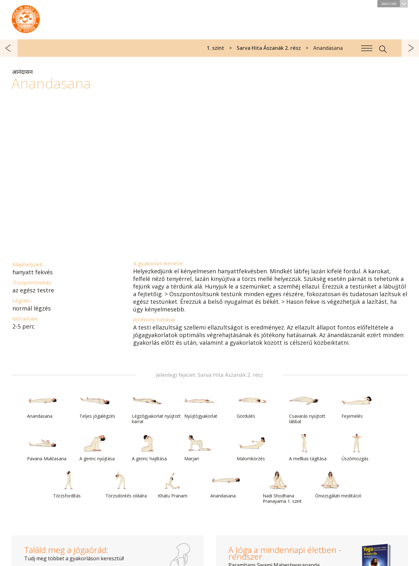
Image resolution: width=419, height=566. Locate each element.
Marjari (199, 448)
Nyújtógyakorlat (200, 405)
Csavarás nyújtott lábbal (307, 407)
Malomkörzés (252, 448)
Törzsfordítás (68, 485)
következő (410, 48)
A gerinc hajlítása (149, 448)
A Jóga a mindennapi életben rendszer (25, 17)
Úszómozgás (356, 448)
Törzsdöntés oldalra (126, 485)
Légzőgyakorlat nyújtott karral (156, 407)
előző (8, 48)
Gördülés (252, 405)
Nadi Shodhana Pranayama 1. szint (282, 487)
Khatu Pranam (173, 485)
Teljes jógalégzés (97, 405)
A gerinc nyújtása (97, 448)
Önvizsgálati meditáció (338, 485)
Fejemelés (356, 405)
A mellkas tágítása (308, 448)
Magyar (395, 3)
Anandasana (42, 405)
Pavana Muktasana (46, 448)
